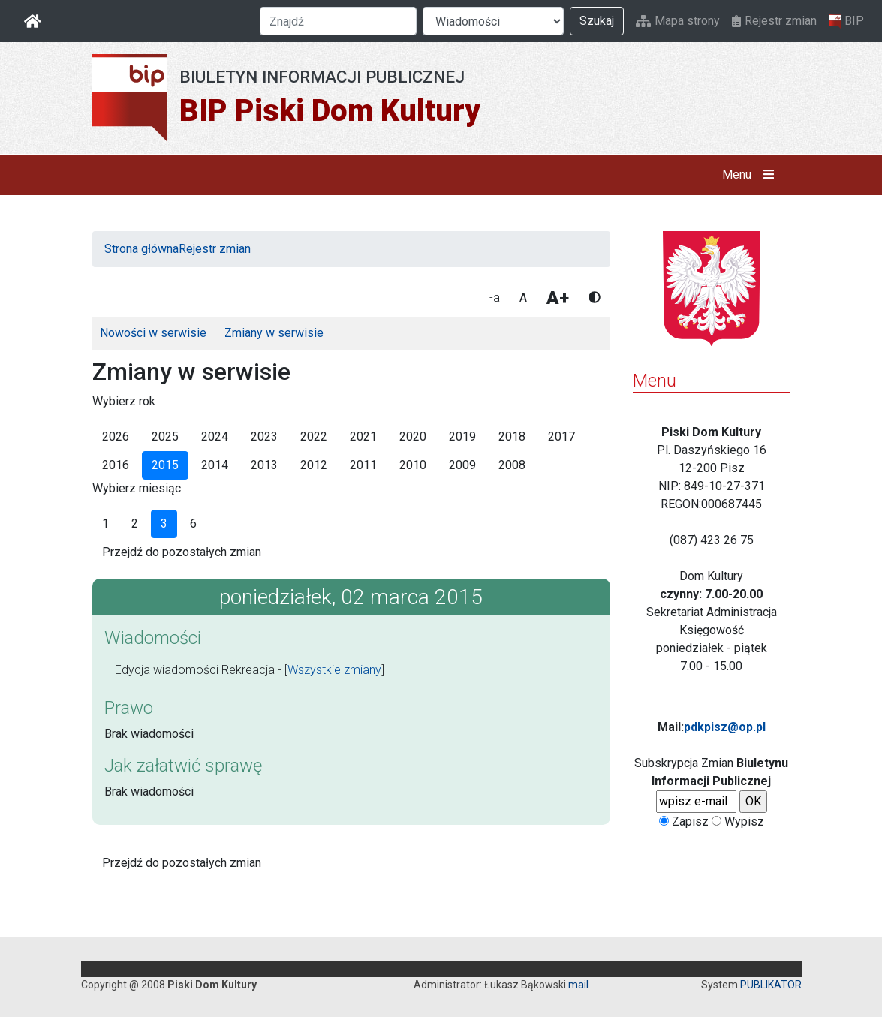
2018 (511, 436)
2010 (412, 465)
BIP (846, 21)
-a (494, 297)
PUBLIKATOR (771, 985)
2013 (264, 465)
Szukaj (596, 21)
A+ (557, 297)
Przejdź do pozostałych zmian (181, 552)
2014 (214, 465)
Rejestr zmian (774, 21)
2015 (165, 465)
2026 (115, 436)
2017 (561, 436)
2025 (165, 436)
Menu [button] (751, 175)
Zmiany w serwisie (274, 333)
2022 (313, 436)
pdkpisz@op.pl (725, 727)
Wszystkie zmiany (334, 670)
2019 (462, 436)
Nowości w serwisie (153, 333)
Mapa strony (678, 21)
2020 (412, 436)
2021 (363, 436)
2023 (264, 436)
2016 (115, 465)
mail (578, 985)
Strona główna (141, 249)
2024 (214, 436)
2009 (462, 465)
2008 (511, 465)
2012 (313, 465)
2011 (363, 465)
